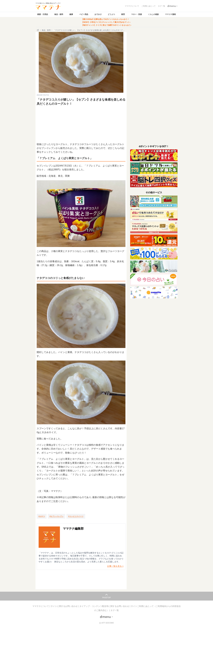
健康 (71, 14)
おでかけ (98, 14)
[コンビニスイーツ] (75, 516)
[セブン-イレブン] (56, 516)
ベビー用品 (83, 14)
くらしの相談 (153, 14)
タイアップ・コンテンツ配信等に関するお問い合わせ (104, 606)
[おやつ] (42, 516)
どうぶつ (111, 14)
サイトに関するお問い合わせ (64, 606)
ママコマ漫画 (170, 14)
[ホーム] (38, 30)
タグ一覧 (114, 610)
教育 (123, 14)
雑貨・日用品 (42, 14)
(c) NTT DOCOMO (106, 623)
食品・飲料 (58, 14)
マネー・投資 (136, 14)
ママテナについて (41, 606)
